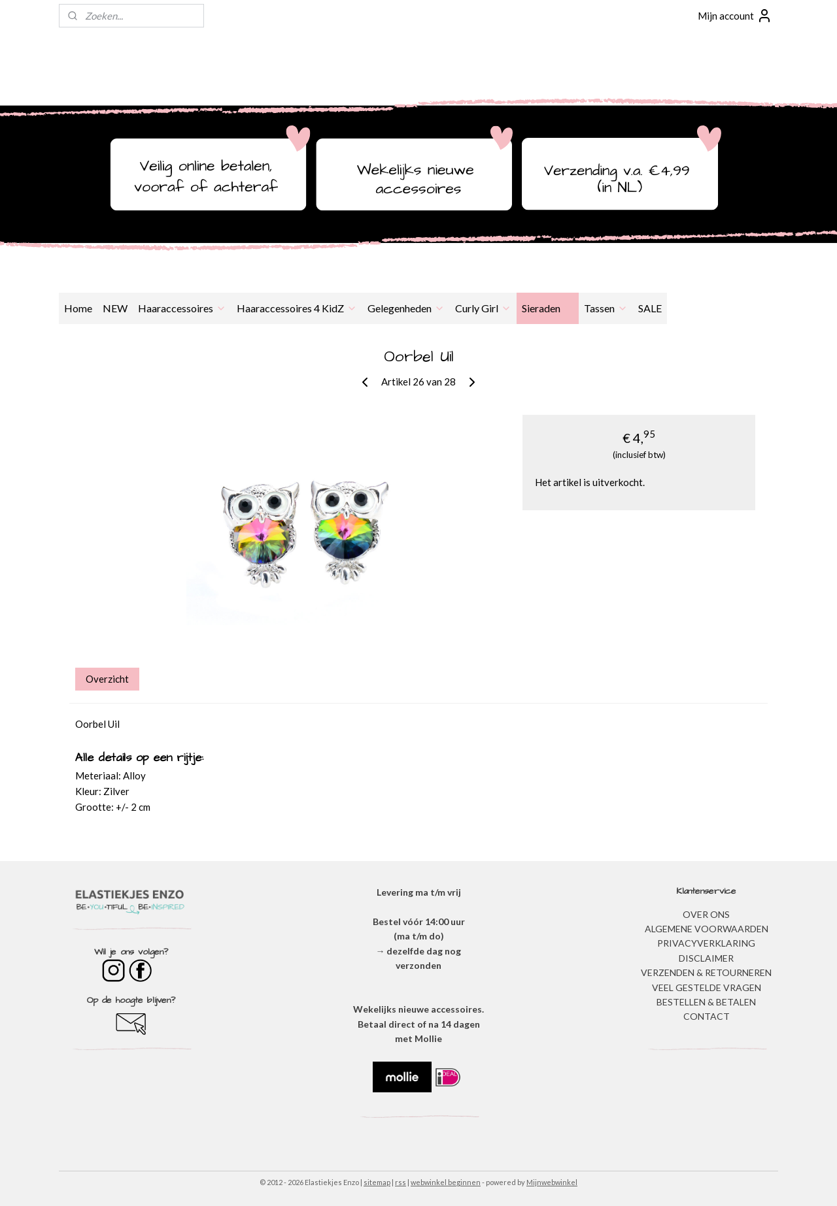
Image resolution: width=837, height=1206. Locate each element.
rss (400, 1182)
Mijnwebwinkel (551, 1182)
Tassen (606, 308)
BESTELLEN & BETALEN (706, 1001)
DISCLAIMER (706, 958)
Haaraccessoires (182, 308)
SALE (650, 308)
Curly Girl (483, 308)
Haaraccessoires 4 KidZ (297, 308)
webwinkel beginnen (446, 1182)
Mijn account (735, 16)
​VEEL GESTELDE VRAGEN (706, 987)
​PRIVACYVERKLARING (706, 943)
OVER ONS (706, 914)
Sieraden (547, 308)
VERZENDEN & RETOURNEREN (706, 972)
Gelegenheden (406, 308)
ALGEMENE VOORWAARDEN (706, 928)
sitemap (377, 1182)
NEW (115, 308)
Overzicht (107, 679)
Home (78, 308)
